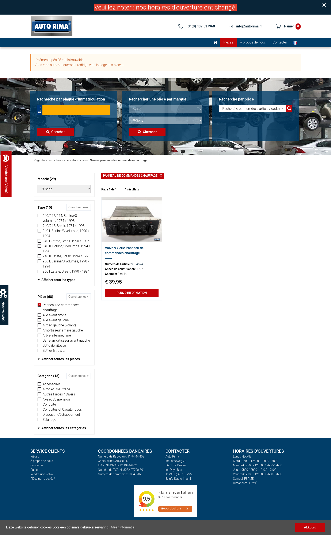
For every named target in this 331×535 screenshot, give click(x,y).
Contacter (280, 42)
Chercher (55, 132)
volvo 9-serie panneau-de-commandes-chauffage (114, 160)
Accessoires (52, 384)
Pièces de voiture (67, 160)
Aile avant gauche (56, 320)
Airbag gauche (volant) (59, 325)
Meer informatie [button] (122, 527)
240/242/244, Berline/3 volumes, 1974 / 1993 (60, 218)
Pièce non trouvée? (42, 478)
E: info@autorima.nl (178, 478)
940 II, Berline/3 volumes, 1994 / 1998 (66, 248)
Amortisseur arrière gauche (63, 330)
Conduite (49, 404)
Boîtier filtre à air (54, 351)
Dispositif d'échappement (61, 415)
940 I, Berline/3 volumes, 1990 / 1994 (66, 233)
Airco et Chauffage (56, 389)
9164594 (137, 264)
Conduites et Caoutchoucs (62, 409)
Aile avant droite (54, 315)
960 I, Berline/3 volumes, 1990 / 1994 (66, 263)
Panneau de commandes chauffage (61, 307)
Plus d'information (132, 293)
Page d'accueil (43, 160)
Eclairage (49, 420)
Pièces (228, 42)
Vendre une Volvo (41, 474)
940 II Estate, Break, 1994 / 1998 (66, 256)
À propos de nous (253, 42)
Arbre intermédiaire (57, 335)
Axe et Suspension (56, 399)
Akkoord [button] (310, 527)
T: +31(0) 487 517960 (179, 474)
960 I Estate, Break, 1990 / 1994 (66, 271)
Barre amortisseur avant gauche (66, 340)
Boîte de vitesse (54, 346)
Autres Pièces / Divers (59, 394)
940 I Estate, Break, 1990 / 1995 (66, 241)
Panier (34, 469)
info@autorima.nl (249, 26)
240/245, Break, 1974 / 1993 (63, 226)
